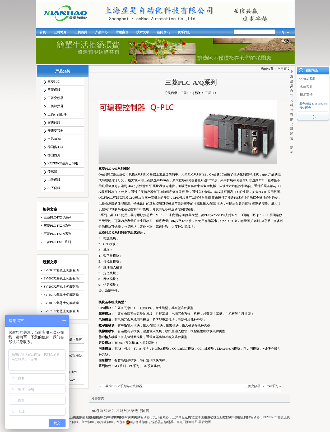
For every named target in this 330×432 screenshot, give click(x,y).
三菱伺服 (54, 90)
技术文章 (142, 32)
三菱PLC (54, 81)
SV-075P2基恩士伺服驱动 (61, 311)
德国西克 (54, 155)
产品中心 (101, 32)
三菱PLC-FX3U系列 (57, 217)
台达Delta (54, 139)
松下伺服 (54, 188)
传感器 (52, 171)
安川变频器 (55, 130)
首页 (43, 32)
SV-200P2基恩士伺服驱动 (61, 286)
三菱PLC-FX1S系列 (57, 242)
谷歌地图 (204, 422)
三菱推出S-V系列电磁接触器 (122, 386)
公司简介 (60, 32)
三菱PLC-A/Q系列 (191, 82)
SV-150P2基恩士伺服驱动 (61, 295)
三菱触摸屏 (55, 106)
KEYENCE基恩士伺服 (63, 163)
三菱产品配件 (57, 114)
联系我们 (184, 32)
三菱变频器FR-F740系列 (261, 386)
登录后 (109, 411)
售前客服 (306, 87)
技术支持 (306, 94)
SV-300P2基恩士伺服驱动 (61, 278)
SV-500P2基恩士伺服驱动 (61, 270)
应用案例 (122, 32)
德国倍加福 (55, 147)
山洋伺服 (54, 180)
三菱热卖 (81, 32)
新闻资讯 (163, 32)
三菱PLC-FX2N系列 (57, 225)
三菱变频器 (55, 98)
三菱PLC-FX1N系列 (57, 234)
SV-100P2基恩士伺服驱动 (61, 303)
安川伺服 (54, 122)
